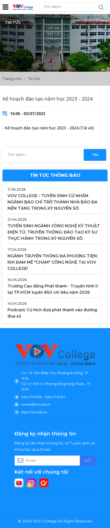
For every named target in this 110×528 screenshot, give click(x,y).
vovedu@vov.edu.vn (40, 397)
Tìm (95, 155)
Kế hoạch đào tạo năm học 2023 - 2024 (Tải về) (49, 128)
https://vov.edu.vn (39, 403)
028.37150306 (37, 392)
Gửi (78, 460)
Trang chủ (12, 78)
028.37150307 (54, 392)
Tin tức (34, 78)
